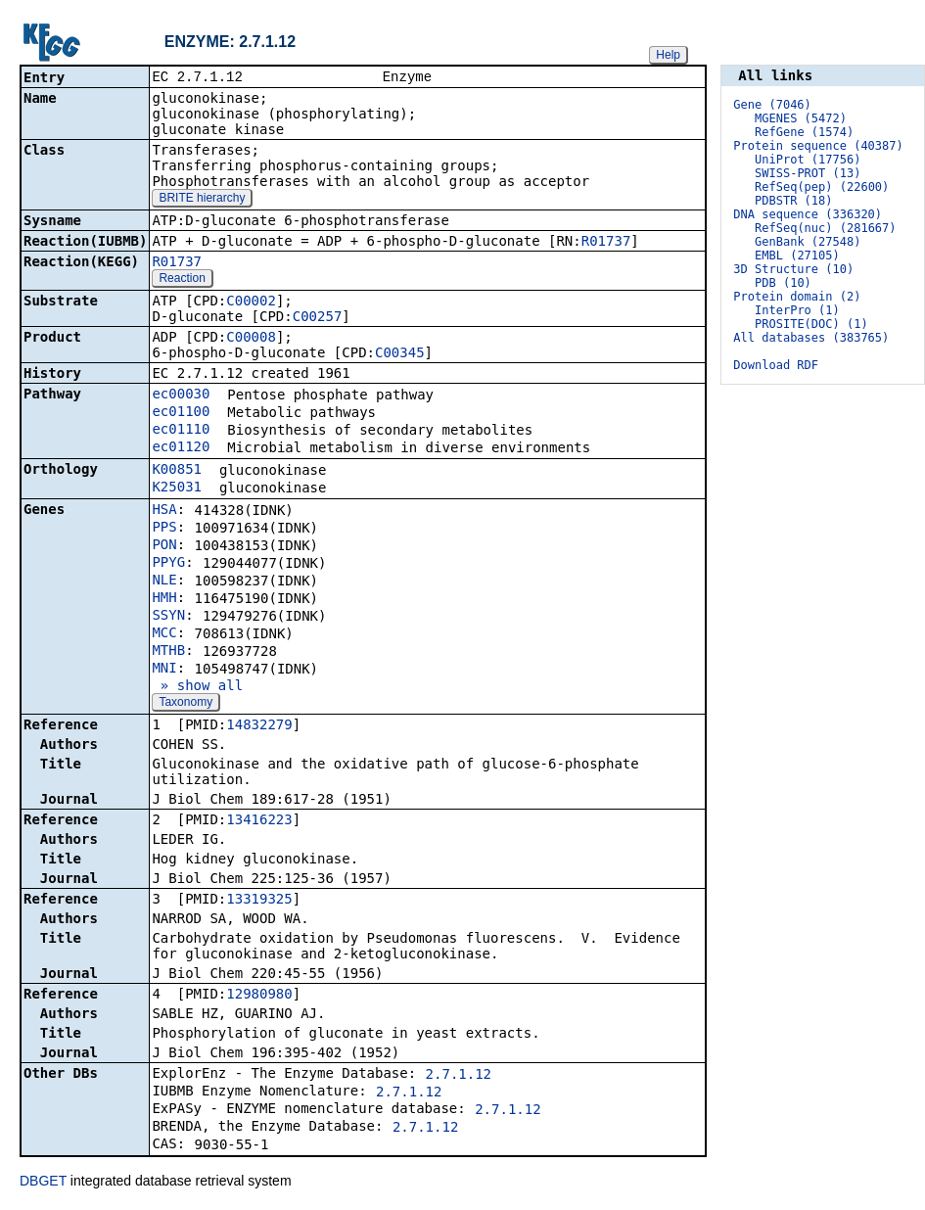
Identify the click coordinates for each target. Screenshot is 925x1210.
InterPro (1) (797, 310)
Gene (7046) (771, 105)
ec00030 (180, 395)
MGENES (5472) (801, 118)
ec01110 (180, 431)
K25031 (177, 488)
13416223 (259, 821)
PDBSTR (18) (793, 201)
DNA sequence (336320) (807, 214)
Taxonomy (185, 704)
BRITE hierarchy (202, 200)
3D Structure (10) (793, 269)
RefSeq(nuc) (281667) (826, 228)
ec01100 (180, 413)
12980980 (259, 995)
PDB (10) (783, 283)
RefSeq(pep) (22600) (822, 187)
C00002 (251, 302)
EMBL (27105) (797, 255)
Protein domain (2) (796, 296)
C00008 (251, 339)
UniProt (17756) (807, 159)
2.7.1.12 (458, 1076)
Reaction (182, 280)
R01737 (606, 243)
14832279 (259, 726)
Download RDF (775, 365)
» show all (197, 687)
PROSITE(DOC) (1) (811, 324)
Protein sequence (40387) (817, 146)
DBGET (43, 1182)
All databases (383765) (811, 338)
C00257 (318, 318)
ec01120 (180, 448)
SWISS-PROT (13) (807, 173)
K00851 (177, 471)
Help (668, 55)
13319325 (259, 900)
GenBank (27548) (807, 242)
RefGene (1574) (804, 132)
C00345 (400, 354)
